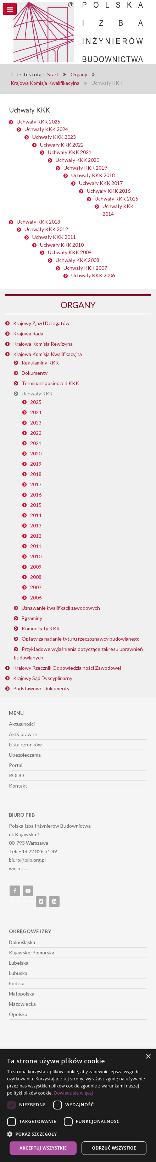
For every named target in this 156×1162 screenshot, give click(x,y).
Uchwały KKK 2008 (77, 260)
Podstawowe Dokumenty (41, 688)
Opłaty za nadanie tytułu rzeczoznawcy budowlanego (81, 639)
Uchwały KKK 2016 (108, 191)
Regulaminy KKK (40, 363)
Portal (15, 765)
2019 (35, 464)
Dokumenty (35, 373)
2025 (35, 402)
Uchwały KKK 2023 (54, 137)
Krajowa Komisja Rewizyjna (43, 344)
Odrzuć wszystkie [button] (114, 1148)
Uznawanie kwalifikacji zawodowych (61, 608)
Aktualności (22, 724)
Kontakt (18, 786)
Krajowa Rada (28, 333)
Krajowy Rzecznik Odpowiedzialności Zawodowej (67, 668)
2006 (35, 597)
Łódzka (16, 983)
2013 (35, 525)
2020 (35, 453)
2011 (35, 546)
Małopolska (21, 994)
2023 (35, 423)
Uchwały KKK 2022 (62, 145)
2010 (35, 556)
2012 (35, 536)
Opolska (18, 1014)
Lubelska (18, 963)
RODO (16, 775)
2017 (35, 484)
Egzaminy (32, 618)
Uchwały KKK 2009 (69, 252)
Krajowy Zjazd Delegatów (41, 323)
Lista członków (25, 744)
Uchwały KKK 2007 (85, 268)
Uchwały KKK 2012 (46, 229)
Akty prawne (23, 734)
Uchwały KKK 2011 (54, 237)
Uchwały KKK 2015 (116, 199)
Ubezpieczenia (25, 755)
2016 (35, 495)
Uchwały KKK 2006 (93, 275)
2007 (35, 587)
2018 (35, 474)
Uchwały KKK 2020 (77, 160)
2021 (35, 443)
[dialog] (78, 1105)
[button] (78, 1134)
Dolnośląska (22, 942)
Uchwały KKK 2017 (101, 183)
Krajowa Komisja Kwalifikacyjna (47, 354)
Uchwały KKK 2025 (38, 122)
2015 (35, 505)
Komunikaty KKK (41, 628)
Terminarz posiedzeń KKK (50, 383)
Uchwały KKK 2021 (69, 152)
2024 (35, 412)
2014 (35, 515)
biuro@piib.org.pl (27, 860)
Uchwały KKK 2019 (85, 168)
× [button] (148, 1056)
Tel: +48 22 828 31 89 (33, 851)
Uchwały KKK (37, 393)
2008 (35, 577)
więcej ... (18, 868)
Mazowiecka (22, 1004)
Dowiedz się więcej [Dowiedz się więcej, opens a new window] (73, 1093)
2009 (35, 567)
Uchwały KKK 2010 (62, 245)
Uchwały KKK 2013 (38, 222)
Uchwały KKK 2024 (46, 129)
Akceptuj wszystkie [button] (43, 1148)
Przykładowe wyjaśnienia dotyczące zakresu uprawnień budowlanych (78, 653)
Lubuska (18, 973)
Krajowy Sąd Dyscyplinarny (42, 678)
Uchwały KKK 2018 (93, 175)
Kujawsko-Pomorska (31, 952)
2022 (35, 433)
